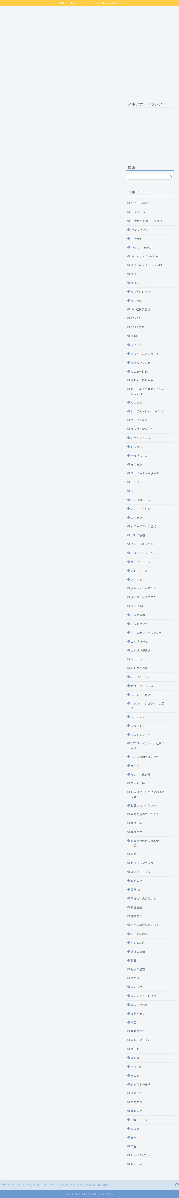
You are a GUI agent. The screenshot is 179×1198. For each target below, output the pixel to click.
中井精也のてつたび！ (145, 814)
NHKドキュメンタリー (145, 256)
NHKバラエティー (142, 283)
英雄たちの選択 (141, 1084)
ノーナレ (136, 659)
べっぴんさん (139, 456)
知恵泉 (135, 1058)
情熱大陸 (136, 890)
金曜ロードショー (142, 1120)
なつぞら (136, 402)
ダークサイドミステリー (146, 597)
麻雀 (134, 1146)
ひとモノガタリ (141, 438)
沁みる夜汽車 (139, 1005)
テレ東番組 (138, 615)
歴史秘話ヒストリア (143, 996)
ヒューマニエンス (142, 686)
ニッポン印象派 (141, 650)
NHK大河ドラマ (140, 292)
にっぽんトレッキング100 (147, 411)
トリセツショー (141, 624)
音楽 (134, 1137)
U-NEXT (136, 336)
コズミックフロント (143, 553)
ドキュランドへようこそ (17, 105)
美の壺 (135, 1075)
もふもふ (136, 464)
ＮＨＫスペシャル (142, 1155)
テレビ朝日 (138, 606)
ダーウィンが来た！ (143, 588)
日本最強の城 (139, 934)
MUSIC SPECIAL (141, 247)
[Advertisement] (150, 132)
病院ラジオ (138, 1031)
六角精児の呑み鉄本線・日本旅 (147, 843)
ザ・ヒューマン (141, 562)
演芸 (134, 1022)
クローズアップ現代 (143, 526)
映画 (134, 960)
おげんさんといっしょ (145, 354)
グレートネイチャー (143, 544)
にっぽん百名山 (141, 420)
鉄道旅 (135, 1129)
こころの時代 (139, 371)
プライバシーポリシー (18, 12)
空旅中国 (136, 1067)
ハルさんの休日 (141, 668)
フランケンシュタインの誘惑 (147, 706)
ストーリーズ (139, 571)
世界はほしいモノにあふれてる (147, 794)
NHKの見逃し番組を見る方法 (60, 689)
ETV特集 (136, 239)
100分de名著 (139, 203)
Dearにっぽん (140, 230)
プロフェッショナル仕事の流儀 (147, 746)
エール (135, 491)
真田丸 (135, 1049)
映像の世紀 (138, 952)
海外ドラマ (138, 1013)
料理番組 (136, 907)
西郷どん (136, 1093)
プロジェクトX (140, 735)
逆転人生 (136, 1111)
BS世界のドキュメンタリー (148, 221)
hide (65, 355)
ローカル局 (138, 783)
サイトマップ (12, 8)
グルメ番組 (138, 535)
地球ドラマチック (142, 863)
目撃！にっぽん (141, 1040)
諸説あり (136, 1102)
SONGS (135, 318)
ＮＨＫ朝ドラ (139, 1164)
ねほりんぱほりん (142, 429)
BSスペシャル (139, 212)
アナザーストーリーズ (145, 473)
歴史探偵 (136, 987)
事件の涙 (136, 832)
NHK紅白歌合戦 (140, 309)
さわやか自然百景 (142, 380)
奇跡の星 (136, 881)
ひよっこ (136, 447)
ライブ (135, 766)
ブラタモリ (138, 726)
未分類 (135, 978)
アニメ (135, 482)
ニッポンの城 (139, 641)
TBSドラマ (137, 327)
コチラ (53, 266)
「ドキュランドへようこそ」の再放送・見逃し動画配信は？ (57, 526)
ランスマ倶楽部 (141, 774)
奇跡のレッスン (141, 872)
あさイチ (136, 345)
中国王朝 (136, 823)
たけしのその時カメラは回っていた (147, 391)
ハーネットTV (140, 677)
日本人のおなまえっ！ (145, 925)
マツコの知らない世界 (145, 757)
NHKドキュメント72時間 (146, 265)
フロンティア (139, 717)
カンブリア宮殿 (141, 509)
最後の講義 (138, 969)
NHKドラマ (138, 274)
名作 (134, 854)
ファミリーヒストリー (145, 695)
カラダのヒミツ (141, 500)
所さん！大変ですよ (143, 898)
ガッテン (136, 518)
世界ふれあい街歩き (143, 805)
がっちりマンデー (142, 363)
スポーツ (136, 580)
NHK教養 (136, 301)
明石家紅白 (138, 943)
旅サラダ (136, 916)
